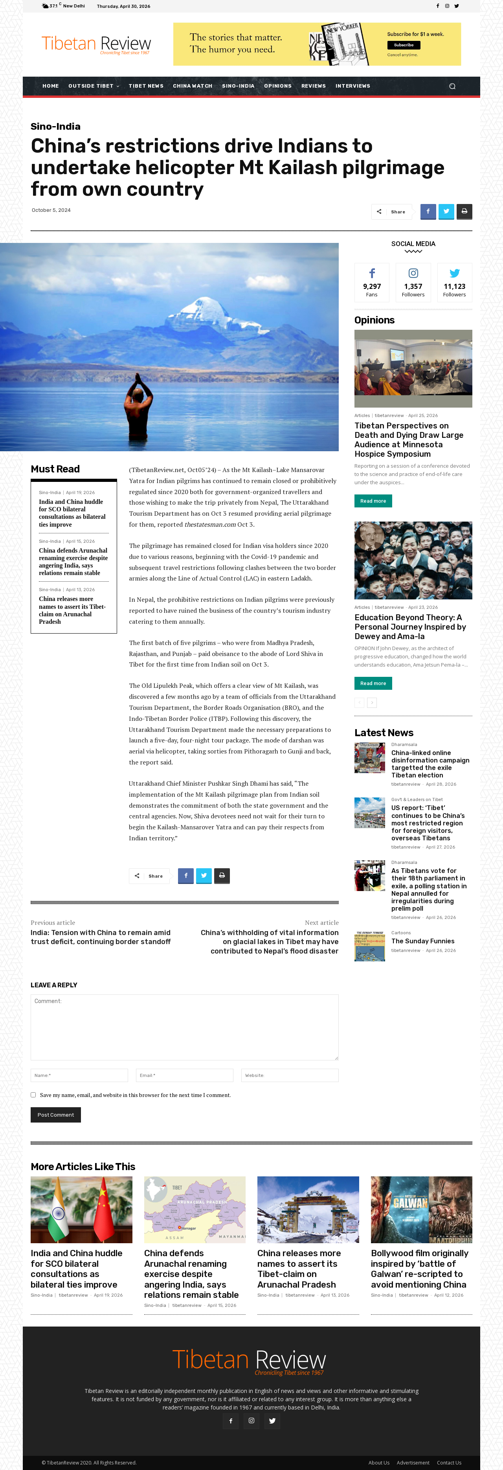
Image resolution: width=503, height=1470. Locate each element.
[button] (452, 86)
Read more (373, 501)
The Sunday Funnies (423, 941)
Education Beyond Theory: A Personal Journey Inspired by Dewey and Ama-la (410, 627)
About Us (379, 1462)
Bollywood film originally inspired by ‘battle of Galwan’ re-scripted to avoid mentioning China (419, 1269)
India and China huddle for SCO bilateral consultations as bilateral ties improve (77, 1269)
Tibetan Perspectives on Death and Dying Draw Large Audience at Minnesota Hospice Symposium (409, 440)
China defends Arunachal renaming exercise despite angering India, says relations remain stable (191, 1274)
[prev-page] (359, 703)
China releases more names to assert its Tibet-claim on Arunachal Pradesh (299, 1269)
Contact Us (449, 1462)
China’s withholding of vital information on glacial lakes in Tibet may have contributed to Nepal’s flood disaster (270, 942)
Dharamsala (404, 744)
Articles (362, 415)
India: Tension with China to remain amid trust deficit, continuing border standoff (101, 937)
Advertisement (413, 1462)
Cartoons (401, 933)
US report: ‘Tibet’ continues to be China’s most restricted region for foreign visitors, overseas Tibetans (428, 823)
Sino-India (56, 126)
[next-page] (372, 703)
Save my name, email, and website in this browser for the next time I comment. (135, 1095)
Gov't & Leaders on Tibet (417, 799)
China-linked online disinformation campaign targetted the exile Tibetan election (430, 764)
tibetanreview (389, 415)
